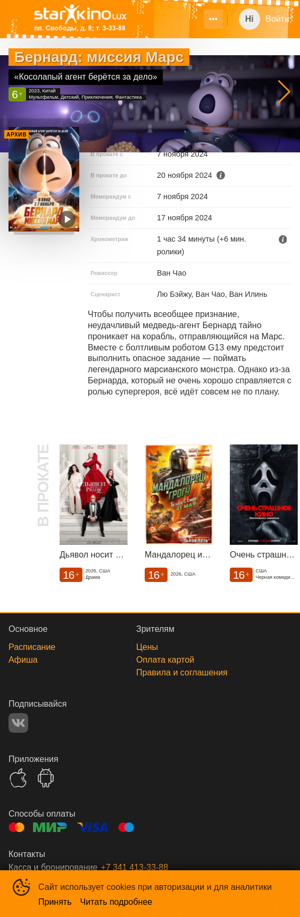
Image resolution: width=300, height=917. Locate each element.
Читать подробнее (116, 901)
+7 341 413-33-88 (134, 867)
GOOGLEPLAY (45, 777)
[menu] (195, 19)
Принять (55, 901)
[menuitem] (213, 19)
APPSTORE (18, 777)
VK (18, 723)
